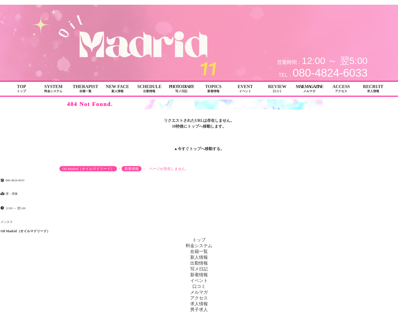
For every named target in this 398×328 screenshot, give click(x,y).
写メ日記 (199, 269)
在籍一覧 (199, 251)
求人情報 (199, 303)
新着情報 (199, 274)
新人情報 (199, 257)
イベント (199, 280)
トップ (195, 149)
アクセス (199, 298)
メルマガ (199, 292)
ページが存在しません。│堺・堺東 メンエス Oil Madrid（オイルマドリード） (340, 2)
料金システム (199, 245)
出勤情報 (199, 263)
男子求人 (199, 309)
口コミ (199, 286)
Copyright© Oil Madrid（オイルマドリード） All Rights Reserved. (199, 323)
